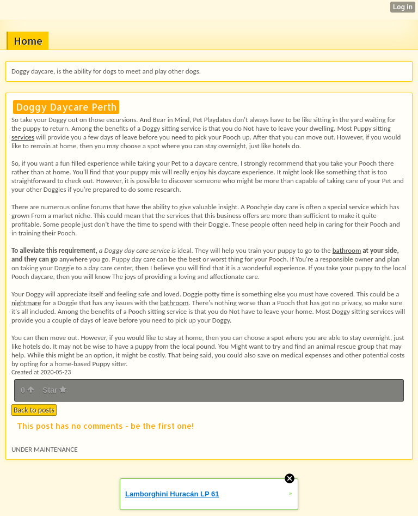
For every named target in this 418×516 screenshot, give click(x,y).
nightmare (26, 303)
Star (54, 390)
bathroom (347, 250)
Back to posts (34, 410)
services (22, 137)
